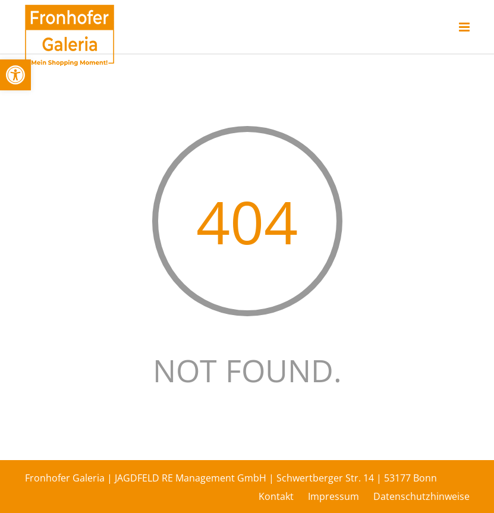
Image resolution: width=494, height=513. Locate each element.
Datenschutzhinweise (421, 496)
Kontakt (276, 496)
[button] (15, 74)
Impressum (333, 496)
